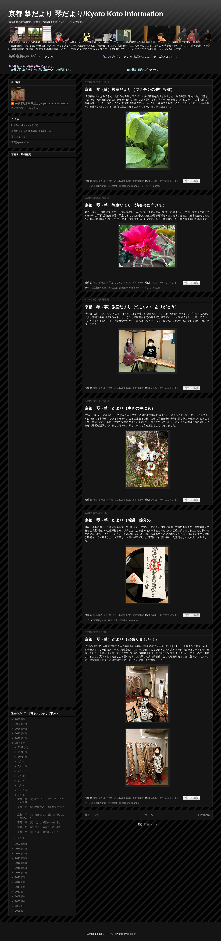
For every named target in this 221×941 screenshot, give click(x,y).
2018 (18, 853)
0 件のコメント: (169, 180)
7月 (20, 771)
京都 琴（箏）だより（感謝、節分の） (120, 520)
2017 (18, 858)
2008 (18, 901)
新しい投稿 (92, 815)
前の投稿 (204, 815)
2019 (18, 848)
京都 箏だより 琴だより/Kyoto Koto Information (85, 14)
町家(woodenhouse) (22, 125)
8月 (20, 766)
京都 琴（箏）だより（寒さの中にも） (120, 408)
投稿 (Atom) (150, 824)
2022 (18, 738)
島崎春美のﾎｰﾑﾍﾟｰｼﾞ (25, 56)
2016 (18, 863)
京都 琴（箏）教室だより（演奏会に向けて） (125, 205)
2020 (18, 843)
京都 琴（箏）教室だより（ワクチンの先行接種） (129, 89)
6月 (20, 776)
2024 (18, 728)
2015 (18, 867)
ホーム (148, 815)
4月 (20, 785)
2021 (18, 743)
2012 (18, 882)
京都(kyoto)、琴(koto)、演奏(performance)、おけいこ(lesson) (127, 186)
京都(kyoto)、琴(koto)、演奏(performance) (116, 620)
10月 (21, 756)
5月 (20, 780)
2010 (18, 891)
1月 (20, 837)
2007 (18, 906)
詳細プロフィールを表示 (24, 108)
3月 (20, 790)
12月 (21, 747)
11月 (21, 752)
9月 (20, 761)
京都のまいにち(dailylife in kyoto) (29, 130)
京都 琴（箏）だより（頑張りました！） (122, 639)
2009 (18, 896)
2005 (18, 910)
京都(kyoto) (17, 142)
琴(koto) (15, 136)
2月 (20, 795)
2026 (18, 719)
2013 (18, 877)
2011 (18, 887)
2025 (18, 724)
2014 (18, 872)
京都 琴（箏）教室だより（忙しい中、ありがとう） (132, 307)
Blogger (131, 933)
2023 (18, 733)
